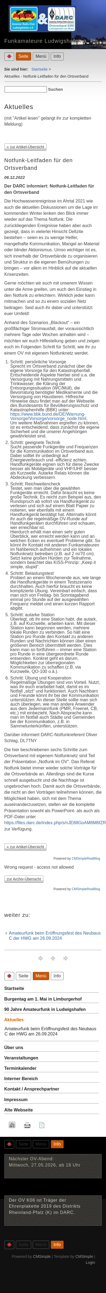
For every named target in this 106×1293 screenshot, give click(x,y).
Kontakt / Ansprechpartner (31, 1089)
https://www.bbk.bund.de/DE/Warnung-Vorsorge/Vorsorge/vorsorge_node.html (48, 416)
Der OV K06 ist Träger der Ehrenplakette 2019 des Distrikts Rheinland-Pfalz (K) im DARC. (45, 1206)
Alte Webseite (18, 1110)
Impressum (16, 1099)
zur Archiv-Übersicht (24, 879)
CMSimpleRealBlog (86, 858)
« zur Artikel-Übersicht (25, 147)
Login (90, 1262)
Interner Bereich (21, 1078)
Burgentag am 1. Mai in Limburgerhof (43, 999)
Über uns (13, 1047)
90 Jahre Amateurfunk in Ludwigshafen (45, 1009)
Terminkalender (20, 1068)
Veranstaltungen (21, 1058)
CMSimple (42, 1256)
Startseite (39, 69)
